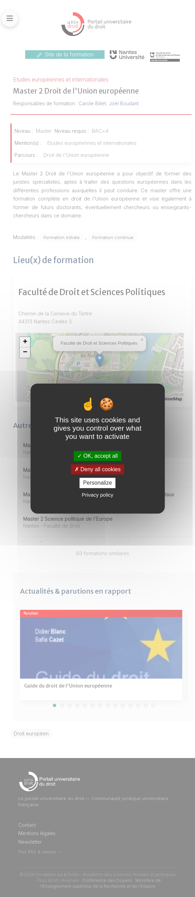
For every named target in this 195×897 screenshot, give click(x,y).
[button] (25, 342)
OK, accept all (97, 456)
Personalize (97, 483)
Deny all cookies (98, 469)
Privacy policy (98, 495)
